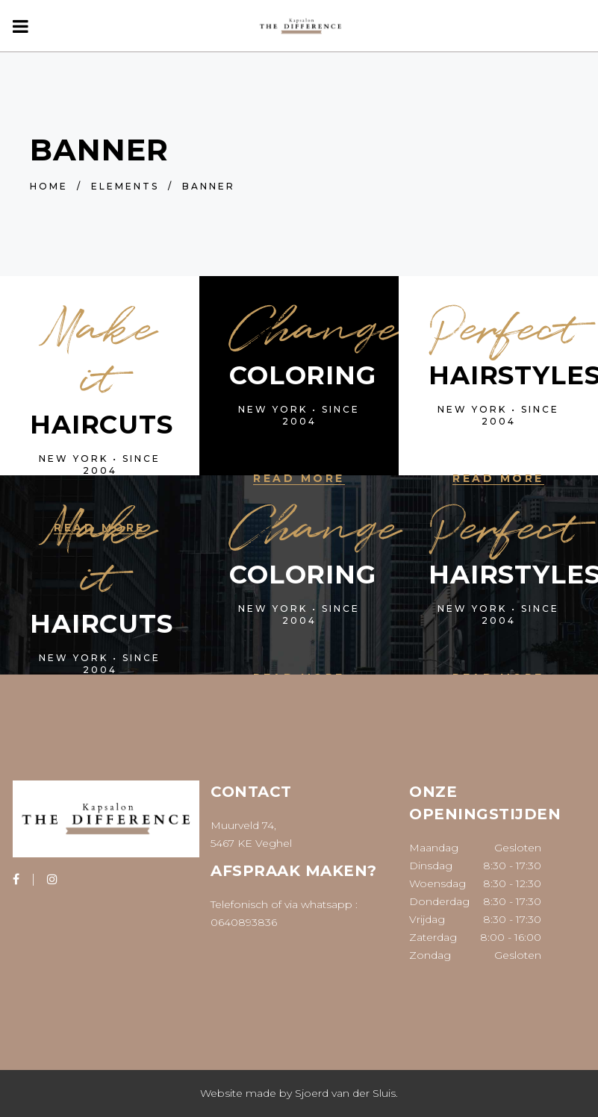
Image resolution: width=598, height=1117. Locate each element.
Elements (125, 186)
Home (49, 186)
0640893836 (244, 922)
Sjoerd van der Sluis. (346, 1093)
